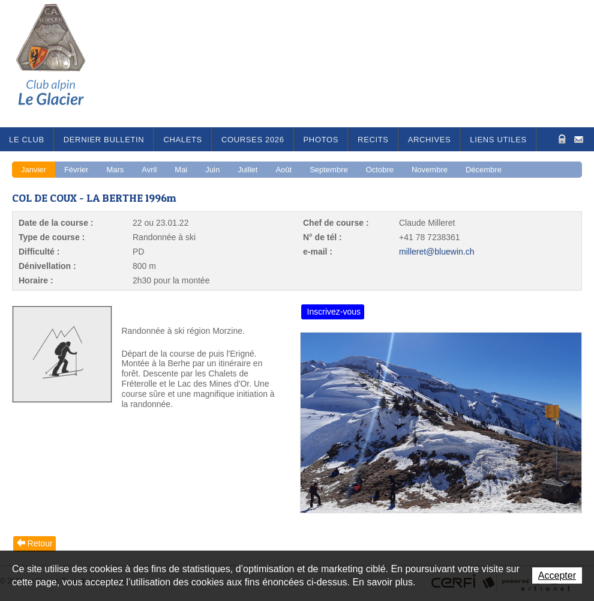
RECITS (373, 139)
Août (283, 169)
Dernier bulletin (104, 139)
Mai (181, 169)
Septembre (329, 169)
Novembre (430, 169)
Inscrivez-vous (334, 311)
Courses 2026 (252, 139)
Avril (149, 169)
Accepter (557, 575)
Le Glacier (60, 63)
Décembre (484, 169)
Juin (212, 169)
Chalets (182, 139)
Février (76, 169)
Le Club (26, 139)
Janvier (33, 169)
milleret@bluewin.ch (436, 251)
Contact (578, 138)
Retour (40, 543)
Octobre (380, 169)
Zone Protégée (561, 138)
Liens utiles (498, 139)
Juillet (247, 169)
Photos (321, 139)
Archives (429, 139)
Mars (115, 169)
